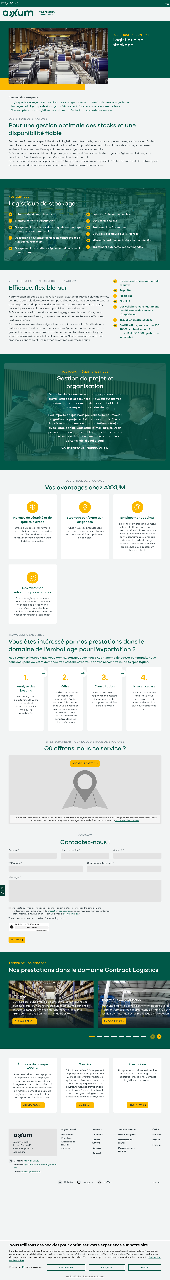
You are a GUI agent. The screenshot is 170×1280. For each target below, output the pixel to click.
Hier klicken (31, 928)
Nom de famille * (70, 850)
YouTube (108, 1182)
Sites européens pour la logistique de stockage (38, 110)
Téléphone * (15, 863)
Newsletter (2, 887)
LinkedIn (68, 1182)
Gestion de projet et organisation (111, 102)
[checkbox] (10, 1267)
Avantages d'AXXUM (74, 102)
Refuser (145, 1267)
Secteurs (97, 1129)
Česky (155, 1129)
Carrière (97, 1147)
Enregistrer (107, 1267)
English (156, 1139)
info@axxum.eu (70, 914)
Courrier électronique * (100, 863)
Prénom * (14, 850)
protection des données (59, 911)
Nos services (50, 102)
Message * (15, 877)
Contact (75, 110)
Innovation (66, 1148)
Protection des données (127, 820)
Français (156, 1144)
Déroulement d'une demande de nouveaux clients (91, 106)
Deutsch (156, 1134)
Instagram (88, 1182)
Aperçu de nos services (98, 110)
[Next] (159, 1036)
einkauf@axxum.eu (31, 1171)
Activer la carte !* (83, 763)
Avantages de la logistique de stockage (34, 106)
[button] (11, 3)
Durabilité (98, 1134)
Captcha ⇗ (42, 930)
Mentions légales (127, 1134)
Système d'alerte (127, 1129)
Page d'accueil (68, 1129)
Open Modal (2, 893)
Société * (118, 850)
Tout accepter (66, 1267)
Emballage (66, 1138)
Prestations (67, 1134)
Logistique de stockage (24, 102)
